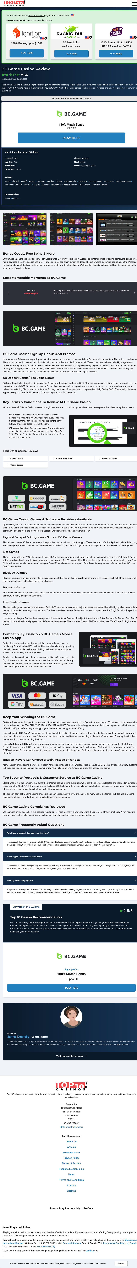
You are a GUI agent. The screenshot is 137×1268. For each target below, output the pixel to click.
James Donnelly (18, 1036)
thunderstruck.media (71, 1127)
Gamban (89, 1250)
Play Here (27, 53)
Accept (121, 1263)
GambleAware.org (46, 1246)
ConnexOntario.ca (72, 1243)
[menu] (134, 4)
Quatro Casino (15, 465)
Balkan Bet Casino (62, 458)
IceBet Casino (15, 458)
